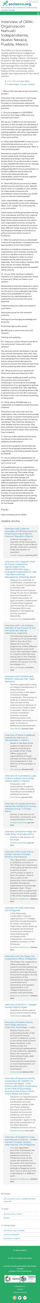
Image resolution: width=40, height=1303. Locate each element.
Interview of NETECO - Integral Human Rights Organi (20, 1005)
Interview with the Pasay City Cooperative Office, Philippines (20, 957)
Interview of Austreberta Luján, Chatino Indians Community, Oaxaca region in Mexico (21, 778)
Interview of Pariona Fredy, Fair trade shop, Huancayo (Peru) (21, 832)
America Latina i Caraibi (13, 1214)
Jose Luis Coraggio (17, 667)
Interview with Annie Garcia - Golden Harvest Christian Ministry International (20, 854)
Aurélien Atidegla (17, 555)
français (23, 84)
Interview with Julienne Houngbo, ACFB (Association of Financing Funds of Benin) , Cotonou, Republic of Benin (21, 532)
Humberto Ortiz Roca (18, 823)
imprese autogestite (11, 1234)
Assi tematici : (21, 1250)
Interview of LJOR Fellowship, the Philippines (20, 909)
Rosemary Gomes (17, 1131)
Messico (7, 1218)
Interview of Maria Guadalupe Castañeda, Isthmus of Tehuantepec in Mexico (20, 737)
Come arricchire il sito (20, 1292)
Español (31, 84)
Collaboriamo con (20, 1286)
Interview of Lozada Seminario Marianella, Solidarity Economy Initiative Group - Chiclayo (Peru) (20, 807)
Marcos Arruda (16, 619)
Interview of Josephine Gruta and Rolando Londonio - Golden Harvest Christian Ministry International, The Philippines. (21, 1141)
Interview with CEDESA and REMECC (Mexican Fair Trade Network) (19, 679)
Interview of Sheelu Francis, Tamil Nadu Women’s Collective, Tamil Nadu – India (20, 1025)
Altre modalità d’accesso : (21, 1258)
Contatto (20, 1289)
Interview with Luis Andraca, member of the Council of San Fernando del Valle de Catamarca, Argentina (20, 629)
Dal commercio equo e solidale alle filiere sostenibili (20, 1200)
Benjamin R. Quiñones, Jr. (20, 899)
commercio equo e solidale (14, 1231)
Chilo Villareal (13, 81)
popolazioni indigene (12, 1238)
